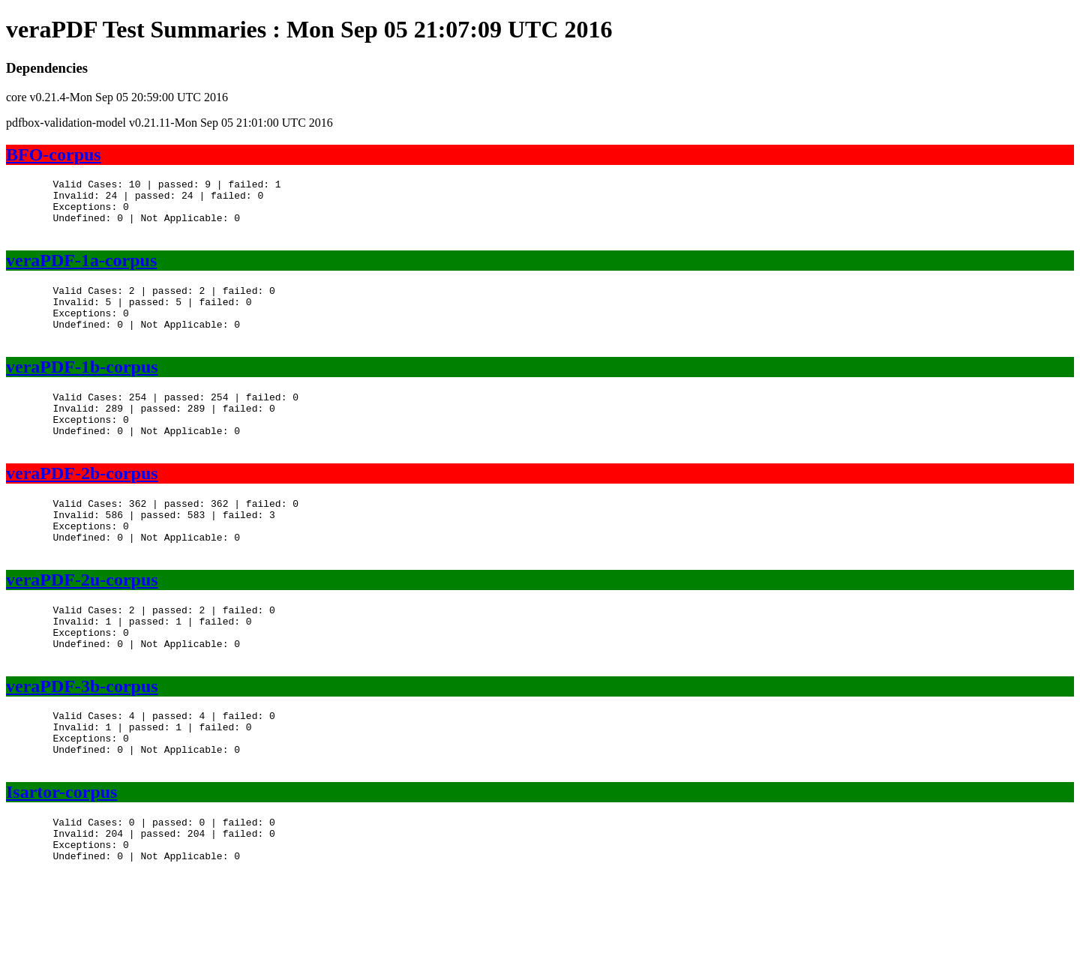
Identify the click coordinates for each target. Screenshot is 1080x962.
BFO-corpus (53, 154)
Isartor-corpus (61, 859)
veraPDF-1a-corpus (81, 271)
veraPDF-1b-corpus (82, 389)
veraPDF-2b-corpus (82, 507)
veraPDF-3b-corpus (82, 742)
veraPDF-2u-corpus (82, 624)
